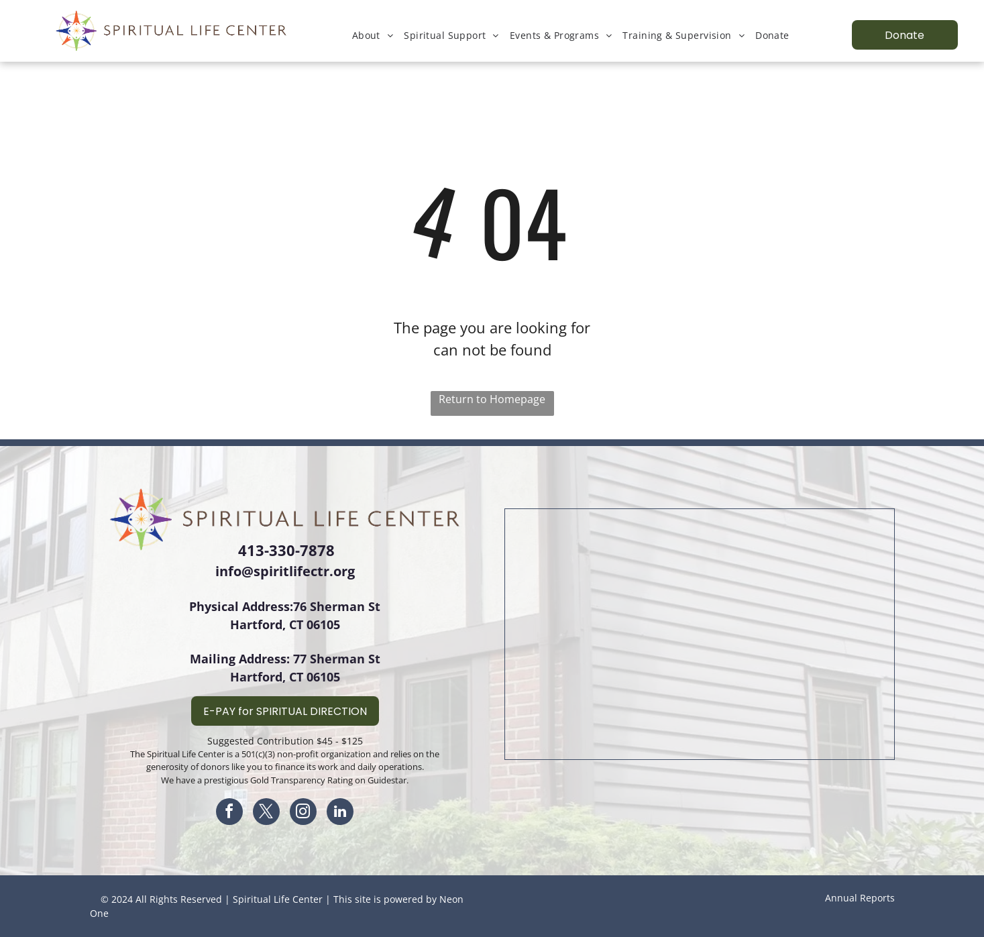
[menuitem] (373, 35)
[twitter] (266, 813)
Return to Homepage (492, 399)
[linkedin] (340, 813)
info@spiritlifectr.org (285, 571)
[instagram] (303, 813)
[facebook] (229, 813)
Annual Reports (860, 897)
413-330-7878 (286, 550)
